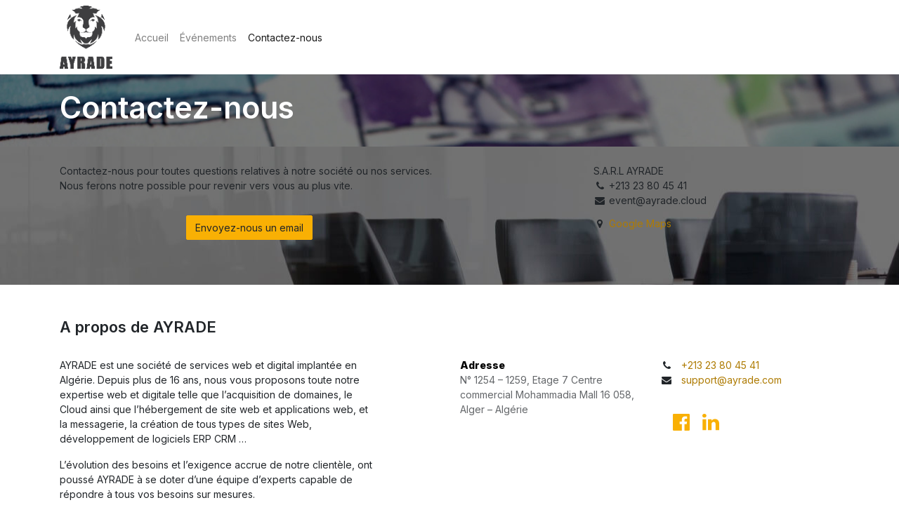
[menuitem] (151, 37)
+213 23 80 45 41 (720, 365)
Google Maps (640, 223)
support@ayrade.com (731, 380)
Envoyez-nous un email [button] (249, 228)
